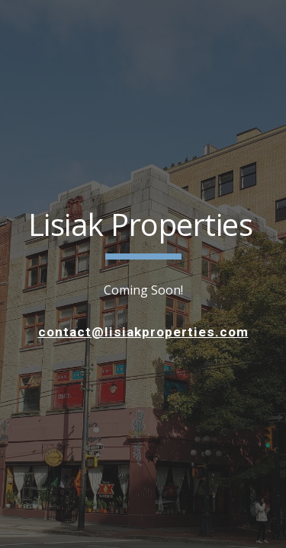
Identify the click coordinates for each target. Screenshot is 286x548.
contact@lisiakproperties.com (143, 331)
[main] (143, 232)
